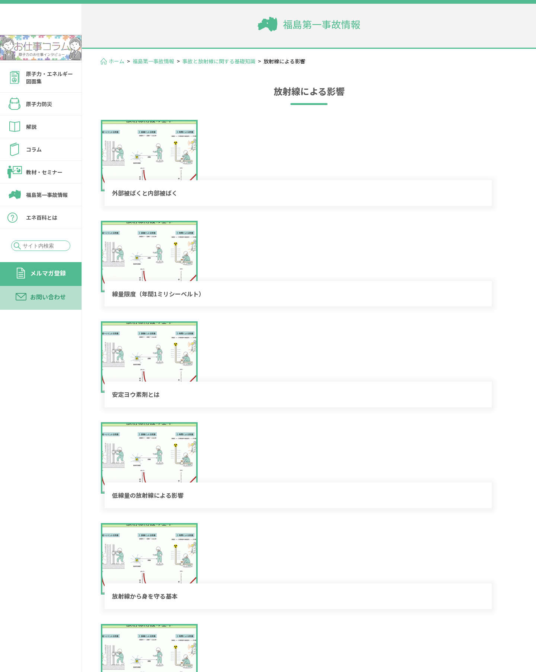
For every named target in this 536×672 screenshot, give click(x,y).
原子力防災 (39, 124)
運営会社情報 (492, 622)
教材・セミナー (44, 192)
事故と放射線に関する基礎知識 (218, 61)
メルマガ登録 (48, 293)
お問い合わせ (48, 316)
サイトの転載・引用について (468, 632)
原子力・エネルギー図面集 (49, 97)
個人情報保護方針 (393, 632)
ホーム (116, 61)
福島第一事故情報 (47, 215)
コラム (34, 169)
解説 (31, 146)
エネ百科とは (41, 237)
